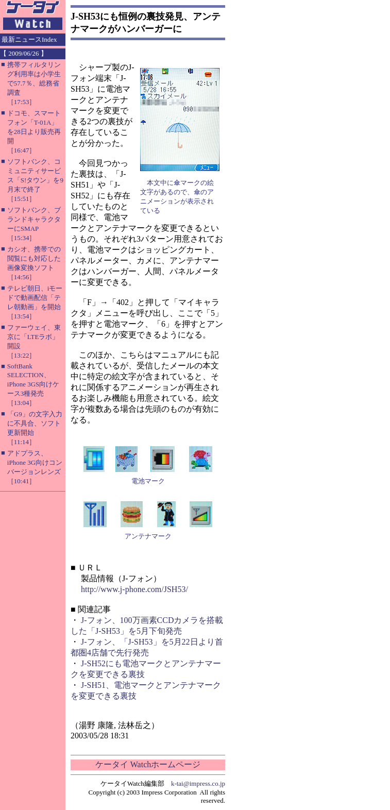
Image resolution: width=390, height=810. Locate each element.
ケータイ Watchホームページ (147, 764)
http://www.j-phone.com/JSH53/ (134, 589)
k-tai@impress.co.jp (198, 783)
